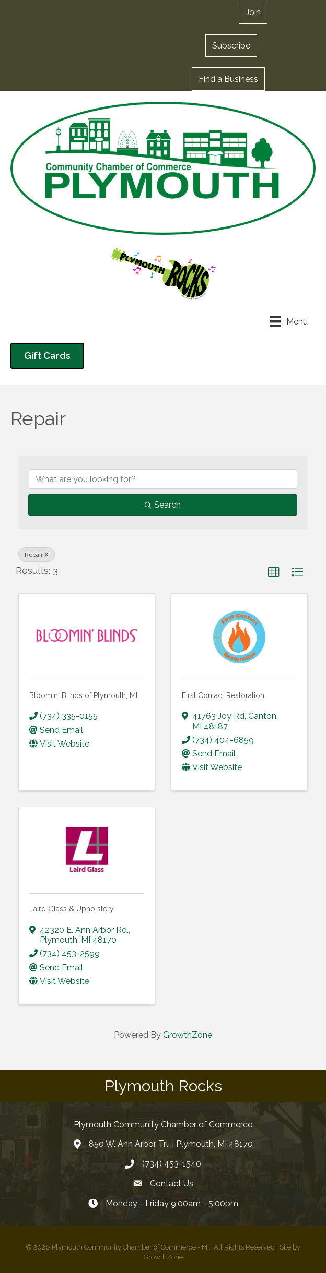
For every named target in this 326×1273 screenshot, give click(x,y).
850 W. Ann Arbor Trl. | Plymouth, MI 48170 (171, 1144)
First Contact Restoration (223, 695)
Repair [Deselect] (37, 554)
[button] (231, 45)
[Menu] (289, 321)
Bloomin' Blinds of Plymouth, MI (83, 695)
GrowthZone (187, 1035)
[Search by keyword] (163, 479)
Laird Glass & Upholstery (71, 909)
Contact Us (171, 1183)
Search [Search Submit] (163, 505)
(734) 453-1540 (171, 1164)
